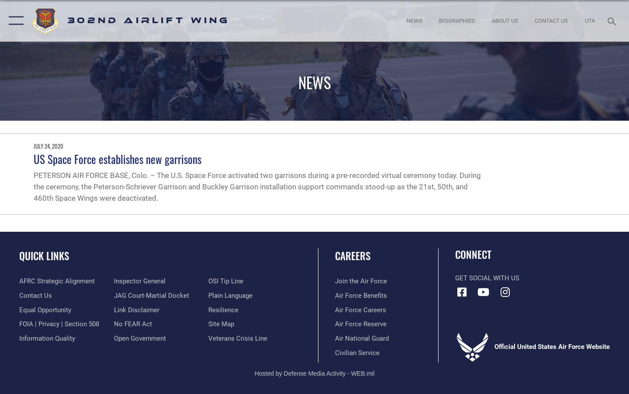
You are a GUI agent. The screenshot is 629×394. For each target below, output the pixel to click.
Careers (352, 255)
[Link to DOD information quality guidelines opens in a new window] (47, 338)
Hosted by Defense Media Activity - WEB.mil (315, 373)
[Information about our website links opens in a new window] (136, 310)
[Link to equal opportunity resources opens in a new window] (45, 310)
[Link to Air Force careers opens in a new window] (360, 310)
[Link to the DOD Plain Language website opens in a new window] (230, 296)
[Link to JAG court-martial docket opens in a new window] (151, 296)
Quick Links (44, 255)
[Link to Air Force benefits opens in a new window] (361, 296)
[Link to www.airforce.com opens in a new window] (361, 281)
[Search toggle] (613, 20)
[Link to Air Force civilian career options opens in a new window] (357, 353)
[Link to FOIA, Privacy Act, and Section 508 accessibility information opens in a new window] (59, 324)
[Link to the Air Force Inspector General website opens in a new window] (140, 281)
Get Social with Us (487, 278)
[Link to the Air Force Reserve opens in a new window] (361, 324)
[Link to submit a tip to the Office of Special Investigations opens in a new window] (225, 281)
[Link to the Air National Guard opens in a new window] (362, 338)
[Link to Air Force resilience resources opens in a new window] (223, 310)
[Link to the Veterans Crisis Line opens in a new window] (237, 338)
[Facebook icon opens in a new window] (461, 292)
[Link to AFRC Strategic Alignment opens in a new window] (57, 281)
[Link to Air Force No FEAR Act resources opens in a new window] (133, 324)
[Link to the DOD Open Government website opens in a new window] (140, 338)
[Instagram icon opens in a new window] (504, 292)
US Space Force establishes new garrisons (117, 159)
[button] (14, 21)
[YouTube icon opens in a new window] (483, 292)
